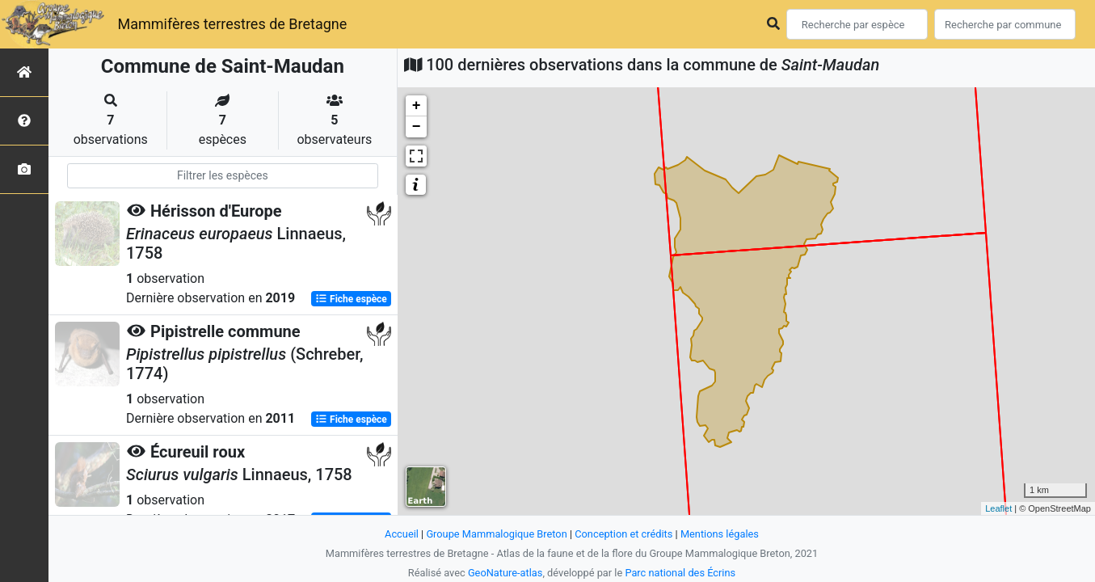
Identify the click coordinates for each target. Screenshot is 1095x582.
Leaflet (998, 508)
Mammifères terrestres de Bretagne (232, 23)
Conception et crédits (623, 534)
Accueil (402, 534)
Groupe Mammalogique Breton (496, 534)
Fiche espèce (351, 299)
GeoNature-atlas (505, 573)
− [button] (416, 127)
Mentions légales (719, 534)
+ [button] (416, 106)
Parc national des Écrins (680, 573)
